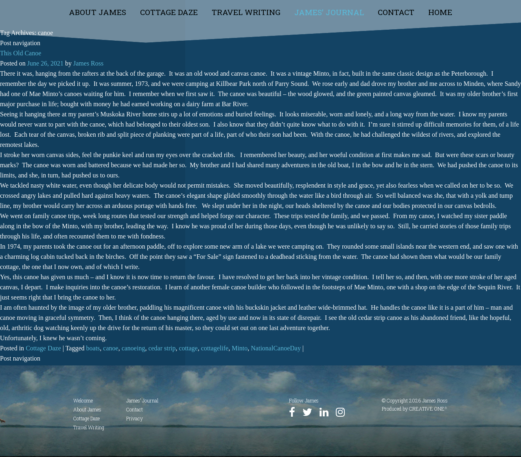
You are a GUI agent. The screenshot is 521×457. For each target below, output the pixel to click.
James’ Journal (329, 12)
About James (97, 12)
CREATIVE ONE (428, 408)
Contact (396, 12)
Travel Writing (246, 12)
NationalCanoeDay (276, 348)
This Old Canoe (20, 53)
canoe (110, 348)
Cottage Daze (169, 12)
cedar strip (161, 348)
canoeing (133, 348)
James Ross (88, 63)
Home (440, 12)
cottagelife (215, 348)
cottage (188, 348)
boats (93, 348)
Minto (239, 348)
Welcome (83, 400)
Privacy (134, 418)
